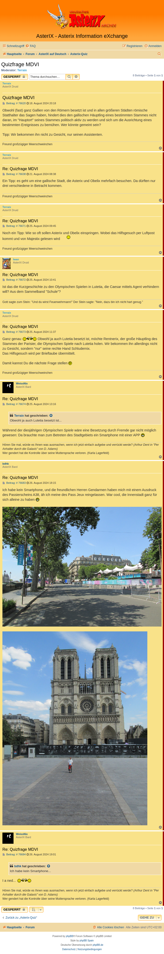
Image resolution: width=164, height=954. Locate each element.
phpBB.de (98, 945)
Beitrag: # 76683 (14, 483)
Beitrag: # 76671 (14, 226)
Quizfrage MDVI (20, 64)
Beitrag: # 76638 (14, 174)
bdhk (5, 463)
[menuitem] (30, 46)
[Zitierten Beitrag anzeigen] (51, 415)
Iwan (16, 259)
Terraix (22, 70)
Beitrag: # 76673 (14, 332)
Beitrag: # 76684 (14, 854)
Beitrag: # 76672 (14, 279)
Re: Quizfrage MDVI (20, 169)
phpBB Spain (86, 940)
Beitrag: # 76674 (14, 404)
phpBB (69, 936)
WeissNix (22, 383)
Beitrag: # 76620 (14, 103)
